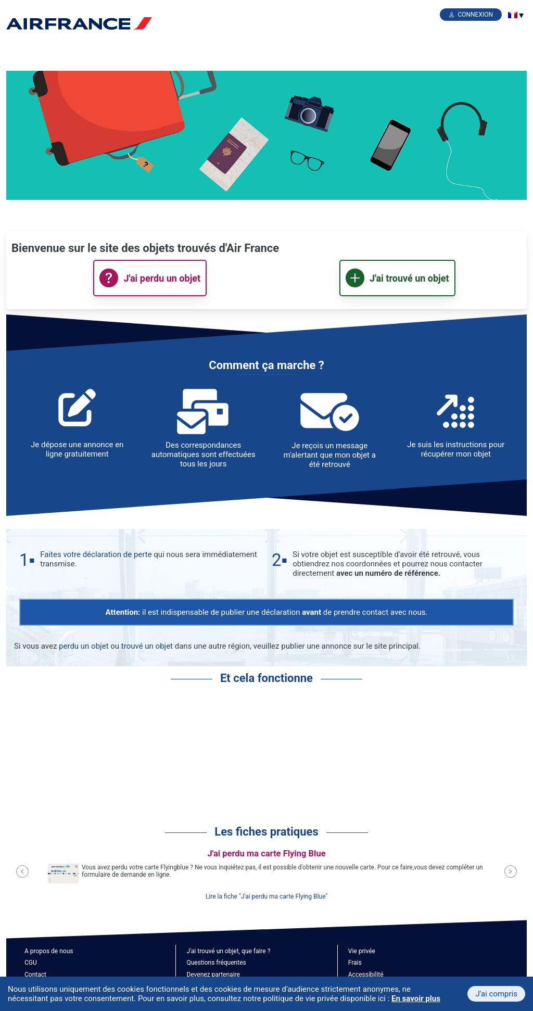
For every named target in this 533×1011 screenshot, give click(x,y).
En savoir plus (415, 998)
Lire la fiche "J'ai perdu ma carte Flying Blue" (266, 896)
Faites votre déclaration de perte (95, 554)
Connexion (475, 14)
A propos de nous (48, 951)
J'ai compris (496, 994)
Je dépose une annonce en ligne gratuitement (77, 449)
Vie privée (361, 951)
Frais (355, 962)
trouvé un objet (147, 646)
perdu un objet (83, 646)
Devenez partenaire (213, 974)
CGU (30, 962)
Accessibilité (366, 974)
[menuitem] (512, 15)
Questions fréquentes (216, 962)
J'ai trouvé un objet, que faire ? (228, 951)
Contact (35, 974)
